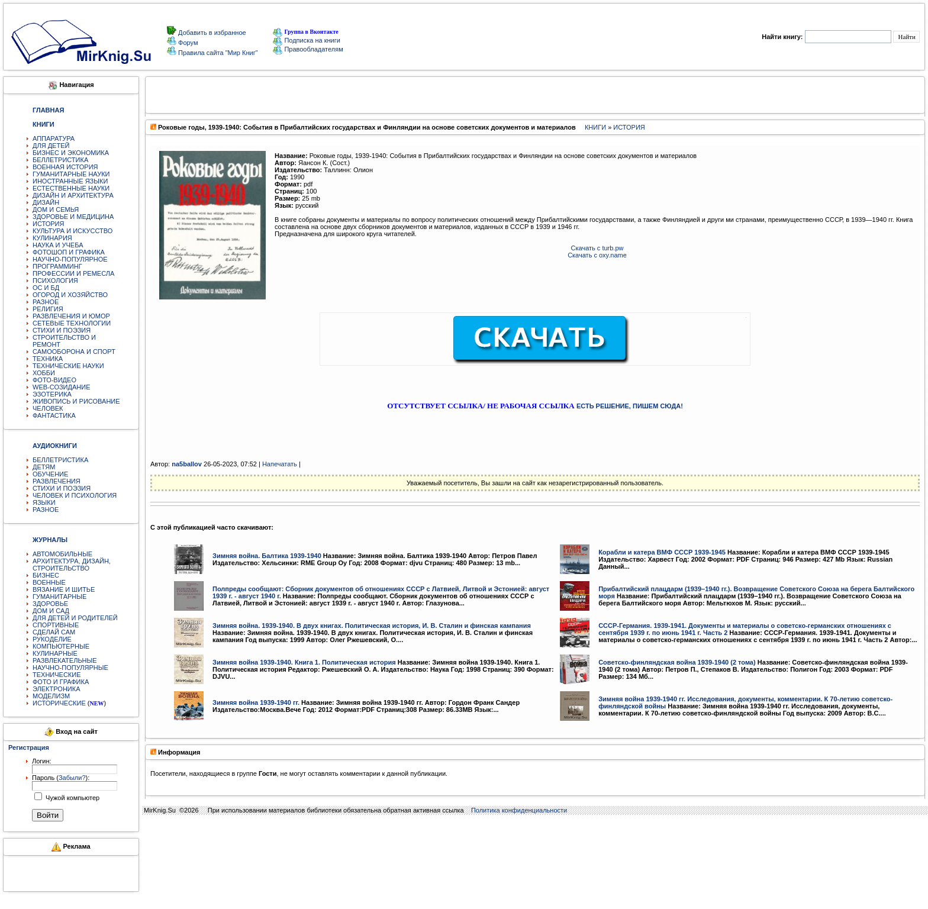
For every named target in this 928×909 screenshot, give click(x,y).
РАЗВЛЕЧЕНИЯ (56, 481)
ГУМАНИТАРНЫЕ (59, 596)
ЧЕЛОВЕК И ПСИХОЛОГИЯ (75, 495)
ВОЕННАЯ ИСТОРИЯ (65, 166)
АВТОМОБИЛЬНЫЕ (62, 553)
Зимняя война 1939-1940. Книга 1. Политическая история (304, 662)
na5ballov (187, 464)
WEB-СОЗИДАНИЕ (62, 387)
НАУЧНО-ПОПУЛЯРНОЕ (70, 259)
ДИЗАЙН (46, 202)
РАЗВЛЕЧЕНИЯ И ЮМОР (71, 316)
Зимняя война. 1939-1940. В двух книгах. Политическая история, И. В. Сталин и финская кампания (371, 625)
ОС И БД (46, 287)
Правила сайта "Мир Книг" (217, 52)
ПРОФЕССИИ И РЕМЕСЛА (73, 273)
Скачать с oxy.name (597, 255)
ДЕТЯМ (44, 466)
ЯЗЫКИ (44, 502)
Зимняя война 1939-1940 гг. (255, 702)
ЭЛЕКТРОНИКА (56, 688)
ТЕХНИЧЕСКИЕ (57, 674)
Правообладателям (308, 49)
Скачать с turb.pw (597, 248)
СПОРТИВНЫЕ (56, 624)
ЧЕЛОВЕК (48, 408)
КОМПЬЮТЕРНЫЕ (61, 646)
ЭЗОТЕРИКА (52, 394)
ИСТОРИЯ (48, 223)
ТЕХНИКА (48, 358)
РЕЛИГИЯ (48, 308)
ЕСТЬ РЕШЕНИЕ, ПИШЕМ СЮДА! (629, 406)
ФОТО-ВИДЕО (54, 379)
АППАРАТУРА (54, 138)
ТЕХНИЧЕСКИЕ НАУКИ (68, 365)
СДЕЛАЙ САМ (54, 632)
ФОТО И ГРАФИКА (61, 681)
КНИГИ (595, 127)
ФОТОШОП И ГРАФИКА (69, 252)
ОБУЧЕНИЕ (50, 474)
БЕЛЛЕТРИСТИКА (60, 159)
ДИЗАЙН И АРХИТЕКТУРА (73, 195)
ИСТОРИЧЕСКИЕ (59, 703)
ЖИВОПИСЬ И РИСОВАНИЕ (76, 401)
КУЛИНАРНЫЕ (55, 653)
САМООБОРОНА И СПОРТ (74, 351)
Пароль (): (60, 777)
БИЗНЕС (46, 575)
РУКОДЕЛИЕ (52, 639)
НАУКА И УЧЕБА (58, 245)
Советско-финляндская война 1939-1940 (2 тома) (677, 662)
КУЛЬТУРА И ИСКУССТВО (72, 230)
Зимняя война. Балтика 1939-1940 (266, 555)
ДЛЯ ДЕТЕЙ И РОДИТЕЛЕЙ (75, 617)
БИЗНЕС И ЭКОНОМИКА (71, 152)
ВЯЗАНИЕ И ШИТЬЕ (64, 589)
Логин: (41, 761)
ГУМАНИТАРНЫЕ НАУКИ (71, 174)
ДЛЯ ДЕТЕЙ (51, 145)
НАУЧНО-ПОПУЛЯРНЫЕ (70, 667)
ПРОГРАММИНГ (57, 266)
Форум (187, 42)
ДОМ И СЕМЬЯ (56, 209)
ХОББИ (44, 372)
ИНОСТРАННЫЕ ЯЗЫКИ (70, 181)
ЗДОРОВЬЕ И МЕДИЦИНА (73, 216)
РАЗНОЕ (46, 301)
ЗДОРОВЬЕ (50, 603)
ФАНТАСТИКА (54, 415)
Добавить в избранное (211, 32)
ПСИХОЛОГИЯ (55, 280)
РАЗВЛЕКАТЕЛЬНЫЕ (65, 660)
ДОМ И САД (51, 610)
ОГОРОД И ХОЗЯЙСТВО (70, 294)
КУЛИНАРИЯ (52, 237)
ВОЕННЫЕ (49, 582)
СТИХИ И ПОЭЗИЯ (62, 330)
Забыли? (72, 777)
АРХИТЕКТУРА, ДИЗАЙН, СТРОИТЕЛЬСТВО (72, 564)
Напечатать (279, 464)
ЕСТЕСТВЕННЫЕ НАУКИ (71, 188)
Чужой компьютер (71, 797)
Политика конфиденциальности (519, 810)
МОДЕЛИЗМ (51, 696)
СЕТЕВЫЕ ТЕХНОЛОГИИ (72, 323)
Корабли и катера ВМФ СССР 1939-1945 (662, 552)
